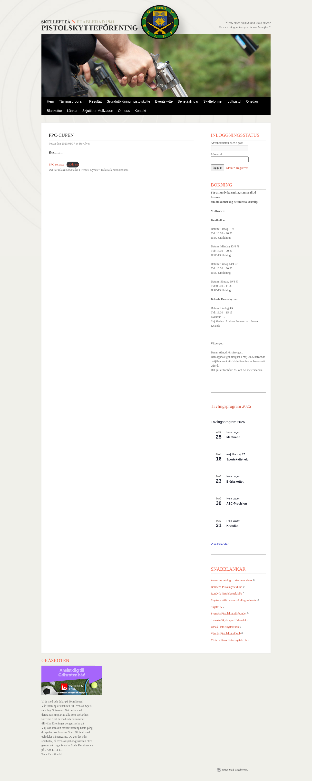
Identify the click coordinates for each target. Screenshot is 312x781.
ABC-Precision (236, 503)
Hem (50, 101)
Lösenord (216, 154)
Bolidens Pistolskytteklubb (226, 587)
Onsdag (252, 101)
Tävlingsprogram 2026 (231, 406)
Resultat (95, 101)
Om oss (124, 111)
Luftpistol (234, 101)
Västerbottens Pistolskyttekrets (229, 640)
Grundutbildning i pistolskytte (128, 101)
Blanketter (54, 111)
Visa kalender (220, 544)
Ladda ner (73, 164)
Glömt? (230, 168)
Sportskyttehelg (237, 459)
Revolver (84, 144)
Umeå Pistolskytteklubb (225, 627)
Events (85, 170)
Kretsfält (232, 525)
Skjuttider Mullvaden (97, 111)
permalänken (120, 170)
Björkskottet (235, 481)
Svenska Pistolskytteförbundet (228, 613)
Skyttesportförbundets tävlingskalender (234, 600)
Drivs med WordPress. (235, 769)
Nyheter (95, 170)
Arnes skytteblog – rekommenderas (231, 580)
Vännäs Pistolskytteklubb (226, 633)
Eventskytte (164, 101)
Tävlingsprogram (71, 101)
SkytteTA (216, 607)
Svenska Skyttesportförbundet (228, 620)
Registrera (242, 168)
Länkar (72, 111)
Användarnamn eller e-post (227, 143)
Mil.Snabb (233, 437)
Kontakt (140, 111)
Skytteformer (213, 101)
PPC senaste (56, 164)
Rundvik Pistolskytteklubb (226, 594)
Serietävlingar (188, 101)
